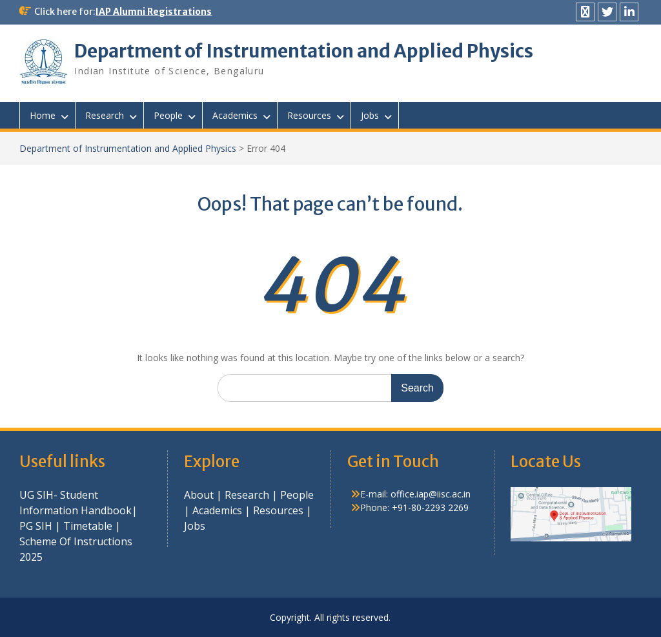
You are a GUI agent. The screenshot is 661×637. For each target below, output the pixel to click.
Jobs (370, 115)
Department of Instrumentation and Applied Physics (303, 51)
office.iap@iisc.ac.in (431, 494)
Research (104, 115)
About (200, 495)
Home (43, 115)
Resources (309, 115)
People (168, 115)
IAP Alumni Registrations (154, 11)
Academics (235, 115)
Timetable (87, 526)
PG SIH (35, 526)
